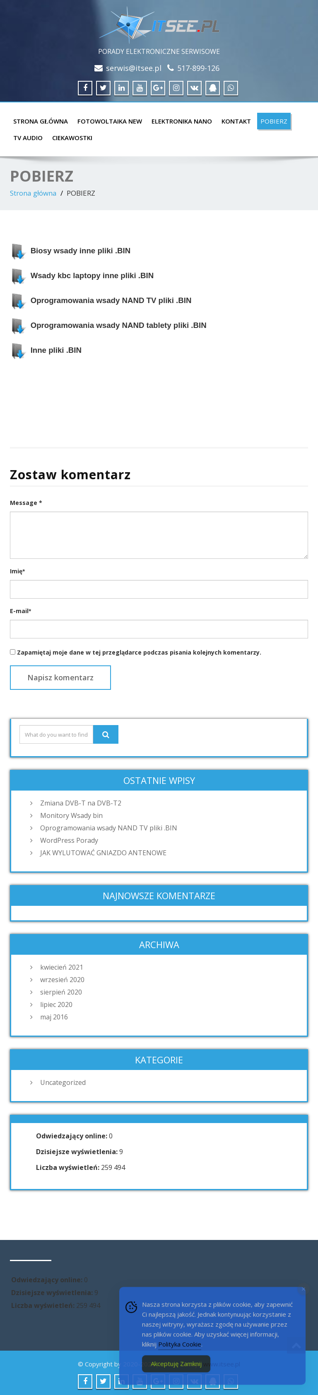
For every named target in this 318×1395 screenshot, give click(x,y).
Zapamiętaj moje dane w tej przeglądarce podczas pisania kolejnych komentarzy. (139, 652)
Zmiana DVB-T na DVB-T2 (80, 803)
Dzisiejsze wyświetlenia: (77, 1151)
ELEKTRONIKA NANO (182, 121)
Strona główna (40, 121)
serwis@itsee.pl (133, 68)
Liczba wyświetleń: (68, 1167)
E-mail (20, 611)
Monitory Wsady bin (71, 815)
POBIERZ (273, 121)
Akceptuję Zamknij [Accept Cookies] (176, 1371)
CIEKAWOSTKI (72, 137)
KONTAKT (236, 121)
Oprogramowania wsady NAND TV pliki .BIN (108, 828)
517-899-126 (198, 68)
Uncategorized (63, 1082)
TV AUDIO (28, 137)
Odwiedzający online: (72, 1135)
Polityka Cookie (179, 1352)
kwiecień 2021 (61, 967)
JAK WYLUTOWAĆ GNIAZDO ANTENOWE (103, 853)
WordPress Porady (69, 840)
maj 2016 (54, 1017)
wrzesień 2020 (62, 979)
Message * (26, 503)
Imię (17, 571)
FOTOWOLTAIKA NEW (109, 121)
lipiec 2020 (56, 1004)
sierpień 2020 (61, 992)
